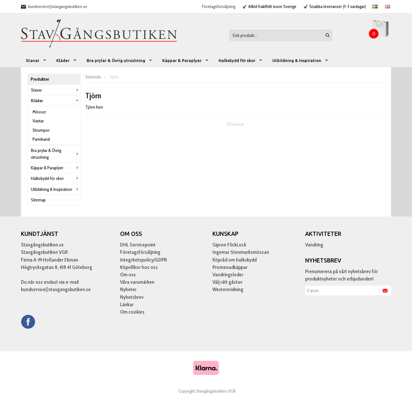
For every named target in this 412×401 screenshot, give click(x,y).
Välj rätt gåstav (227, 282)
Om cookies (132, 312)
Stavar (36, 60)
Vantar (38, 121)
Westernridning (227, 289)
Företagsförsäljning (218, 6)
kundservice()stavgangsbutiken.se (57, 6)
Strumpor (41, 130)
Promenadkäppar (230, 267)
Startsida (93, 77)
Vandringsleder (227, 275)
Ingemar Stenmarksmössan (240, 252)
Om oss (128, 275)
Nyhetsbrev (132, 297)
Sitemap (38, 200)
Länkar (127, 304)
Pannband (41, 139)
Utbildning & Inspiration (300, 60)
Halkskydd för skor (241, 60)
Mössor (39, 112)
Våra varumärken (137, 282)
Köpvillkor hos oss (139, 267)
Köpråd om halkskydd (234, 260)
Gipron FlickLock (229, 245)
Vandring (314, 245)
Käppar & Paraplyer (185, 60)
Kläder (66, 60)
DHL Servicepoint (137, 245)
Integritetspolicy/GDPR (143, 260)
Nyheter (128, 289)
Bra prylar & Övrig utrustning (120, 60)
